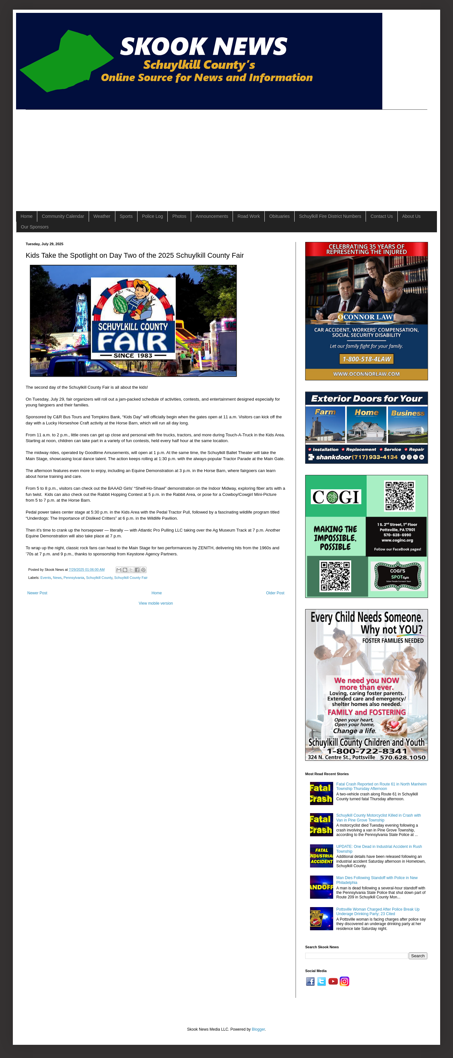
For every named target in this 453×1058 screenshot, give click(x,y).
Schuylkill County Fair (131, 578)
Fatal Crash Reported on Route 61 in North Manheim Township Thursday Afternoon (381, 786)
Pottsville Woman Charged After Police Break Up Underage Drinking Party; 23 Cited (378, 911)
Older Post (275, 593)
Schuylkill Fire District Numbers (330, 216)
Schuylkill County (99, 578)
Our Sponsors (35, 226)
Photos (179, 216)
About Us (411, 216)
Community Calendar (63, 216)
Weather (102, 216)
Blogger (258, 1029)
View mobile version (156, 603)
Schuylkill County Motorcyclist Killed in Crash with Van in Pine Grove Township (378, 817)
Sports (126, 216)
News (57, 578)
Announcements (212, 216)
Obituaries (279, 216)
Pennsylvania (74, 578)
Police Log (152, 216)
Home (26, 216)
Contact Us (381, 216)
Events (45, 578)
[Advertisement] (139, 155)
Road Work (248, 216)
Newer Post (37, 593)
